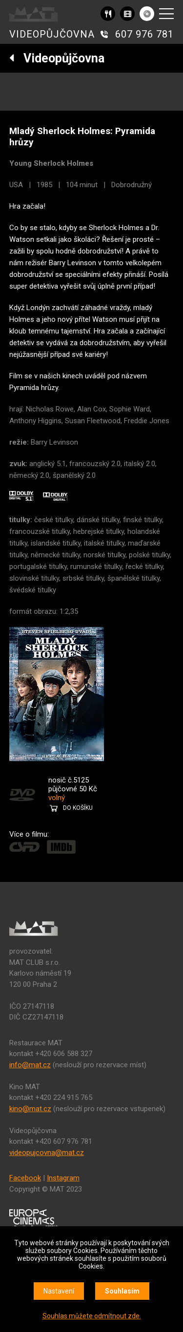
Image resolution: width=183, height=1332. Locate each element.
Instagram (63, 1178)
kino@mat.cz (30, 1108)
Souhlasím (122, 1291)
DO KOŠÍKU (78, 807)
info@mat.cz (30, 1064)
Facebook (25, 1178)
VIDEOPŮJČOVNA (52, 34)
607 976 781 (144, 34)
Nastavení (58, 1291)
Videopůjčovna (56, 58)
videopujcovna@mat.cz (46, 1152)
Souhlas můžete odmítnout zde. (91, 1316)
